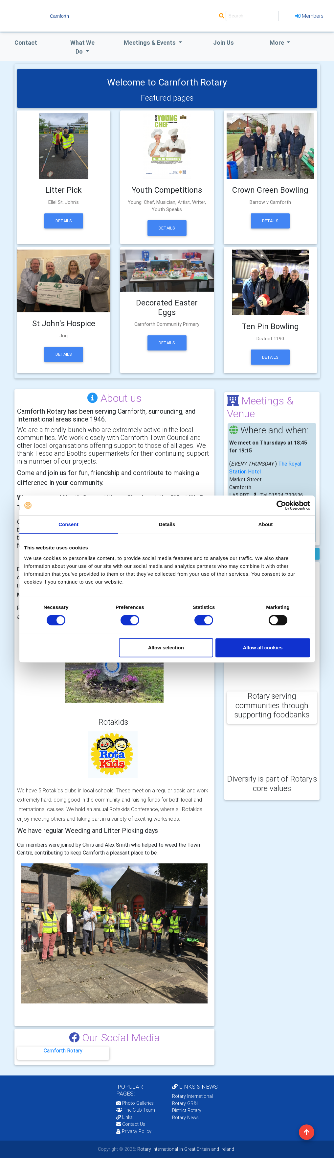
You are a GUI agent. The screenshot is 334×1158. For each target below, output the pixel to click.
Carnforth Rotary (63, 1050)
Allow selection (166, 647)
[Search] (252, 16)
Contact (25, 42)
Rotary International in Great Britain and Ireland (185, 1149)
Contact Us (130, 1124)
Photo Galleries (135, 1103)
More (277, 42)
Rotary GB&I (185, 1103)
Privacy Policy (133, 1131)
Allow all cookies (263, 647)
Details (64, 221)
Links (124, 1117)
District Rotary (186, 1110)
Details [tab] (167, 524)
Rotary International (192, 1096)
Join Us (223, 42)
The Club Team (135, 1110)
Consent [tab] (68, 524)
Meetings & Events (150, 42)
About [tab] (265, 524)
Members (309, 15)
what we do (82, 47)
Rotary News (185, 1118)
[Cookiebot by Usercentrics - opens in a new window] (281, 505)
